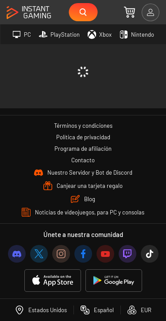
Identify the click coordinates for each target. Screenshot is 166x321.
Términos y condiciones (83, 125)
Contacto (83, 160)
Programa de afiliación (83, 148)
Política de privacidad (83, 137)
